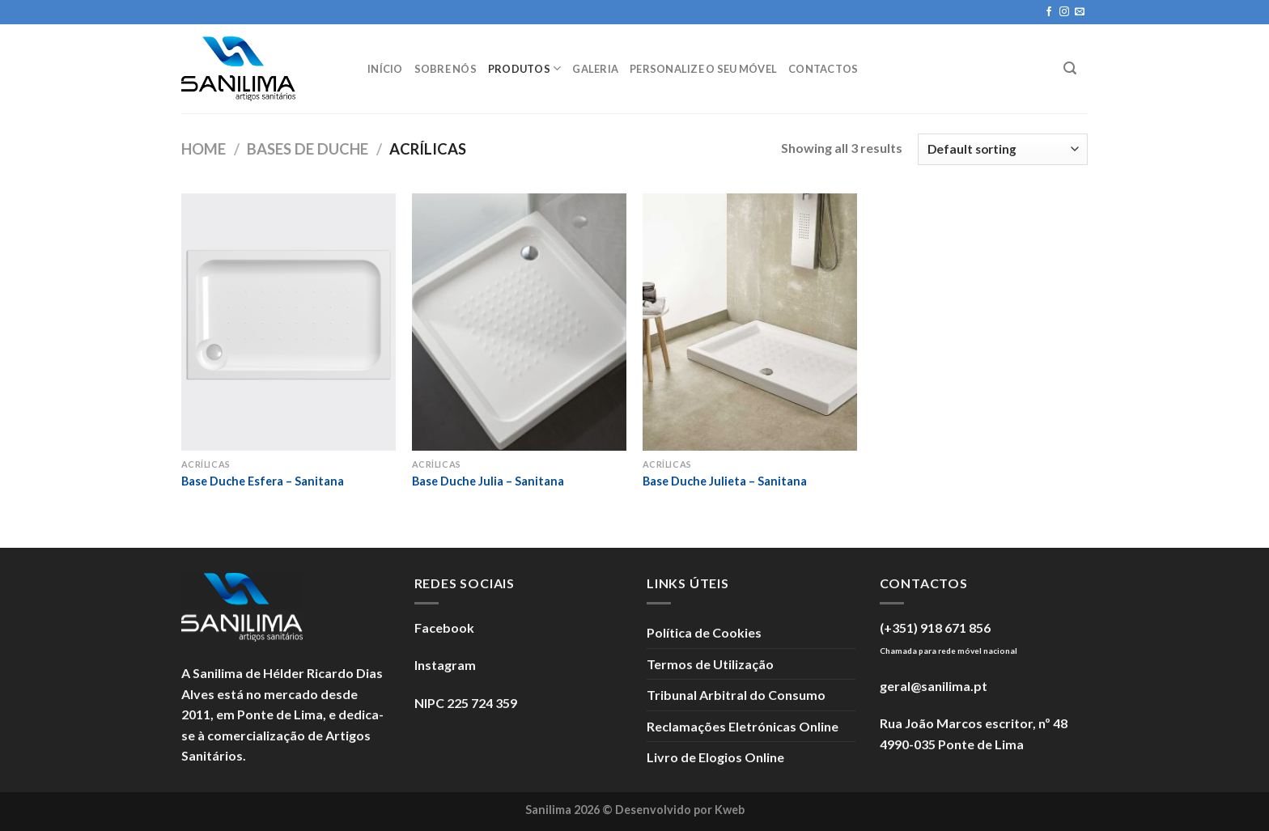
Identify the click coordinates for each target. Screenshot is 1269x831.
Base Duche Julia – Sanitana (488, 481)
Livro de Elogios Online (715, 757)
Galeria (595, 68)
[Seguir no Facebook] (1049, 12)
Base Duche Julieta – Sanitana (725, 481)
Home (203, 149)
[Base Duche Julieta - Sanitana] (750, 322)
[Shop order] (1003, 149)
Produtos (525, 68)
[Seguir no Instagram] (1064, 12)
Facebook (444, 627)
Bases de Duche (307, 149)
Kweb (730, 809)
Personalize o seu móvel (703, 68)
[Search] (1069, 68)
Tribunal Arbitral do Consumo (736, 694)
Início (385, 68)
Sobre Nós (445, 68)
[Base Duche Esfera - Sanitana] (288, 322)
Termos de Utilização (710, 664)
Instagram (445, 664)
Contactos (823, 68)
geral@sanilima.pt (933, 685)
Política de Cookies (704, 632)
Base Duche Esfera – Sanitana (262, 481)
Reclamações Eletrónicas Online (742, 726)
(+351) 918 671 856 (935, 627)
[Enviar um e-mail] (1079, 12)
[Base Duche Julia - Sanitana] (519, 322)
